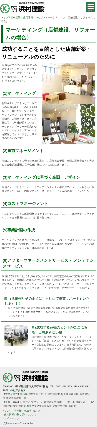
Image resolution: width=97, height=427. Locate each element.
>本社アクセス (17, 390)
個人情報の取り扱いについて (20, 414)
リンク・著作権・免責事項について (24, 410)
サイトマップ (11, 418)
